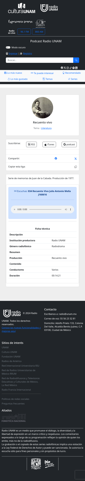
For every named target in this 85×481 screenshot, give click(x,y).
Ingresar (13, 53)
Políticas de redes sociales (15, 399)
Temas (48, 79)
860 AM (38, 31)
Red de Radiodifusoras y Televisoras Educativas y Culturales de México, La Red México (21, 382)
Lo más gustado (18, 79)
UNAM (5, 347)
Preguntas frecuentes (13, 403)
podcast (69, 144)
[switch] (8, 47)
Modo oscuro (19, 47)
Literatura (46, 128)
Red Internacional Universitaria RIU (20, 365)
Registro (27, 53)
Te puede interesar (42, 73)
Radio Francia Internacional (16, 389)
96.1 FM (24, 31)
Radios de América (11, 361)
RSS (31, 144)
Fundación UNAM (11, 356)
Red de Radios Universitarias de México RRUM (18, 372)
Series (72, 79)
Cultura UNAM (9, 352)
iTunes (49, 144)
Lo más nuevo (13, 72)
